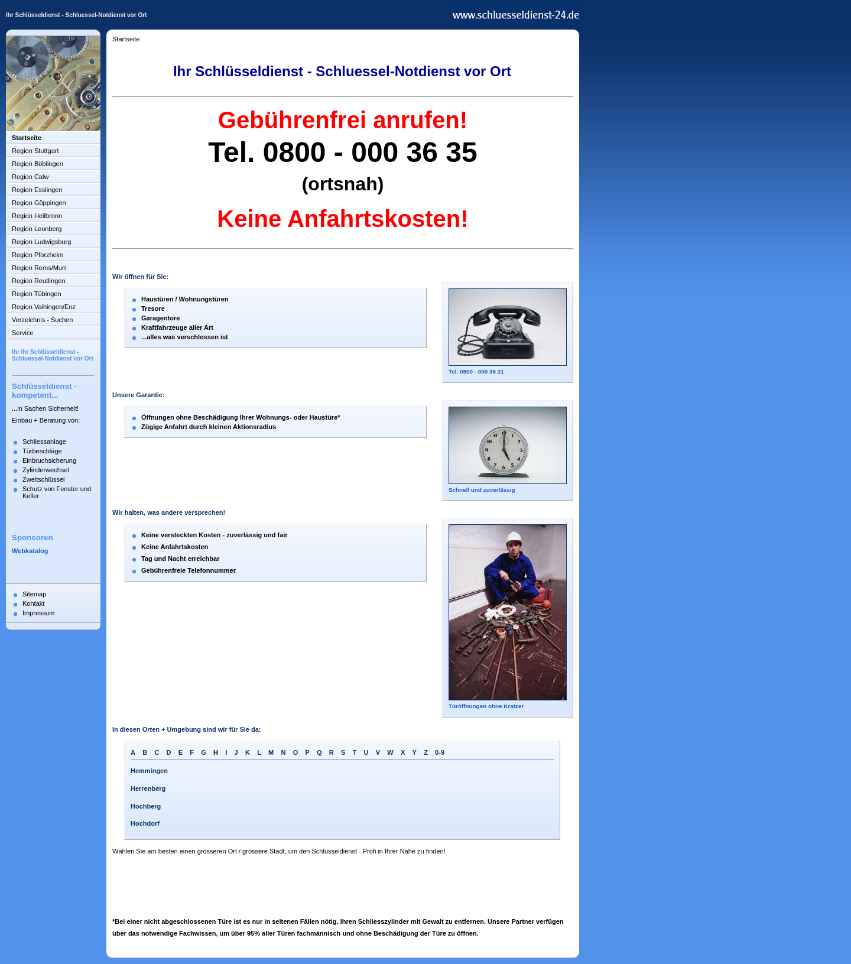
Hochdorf (145, 823)
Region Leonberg (36, 228)
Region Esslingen (37, 189)
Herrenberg (148, 788)
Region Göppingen (39, 202)
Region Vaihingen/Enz (44, 306)
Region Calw (30, 176)
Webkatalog (30, 550)
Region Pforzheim (37, 254)
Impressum (38, 612)
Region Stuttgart (35, 150)
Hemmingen (149, 770)
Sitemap (34, 594)
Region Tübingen (36, 293)
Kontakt (33, 603)
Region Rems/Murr (39, 267)
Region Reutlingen (39, 280)
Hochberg (146, 806)
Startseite (26, 137)
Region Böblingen (37, 163)
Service (23, 332)
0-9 (439, 752)
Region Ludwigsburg (41, 241)
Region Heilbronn (37, 215)
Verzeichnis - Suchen (42, 319)
